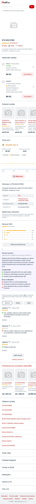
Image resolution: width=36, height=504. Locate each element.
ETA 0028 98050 (7, 410)
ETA (19, 195)
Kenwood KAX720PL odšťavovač (12, 436)
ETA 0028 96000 (7, 405)
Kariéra (30, 498)
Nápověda (4, 496)
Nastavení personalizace (27, 496)
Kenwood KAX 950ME (8, 427)
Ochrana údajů (13, 496)
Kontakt (24, 498)
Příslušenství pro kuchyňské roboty (13, 10)
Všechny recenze (17, 359)
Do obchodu (27, 74)
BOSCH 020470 (7, 441)
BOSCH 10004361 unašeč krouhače (13, 423)
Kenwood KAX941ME (8, 445)
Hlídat (11, 46)
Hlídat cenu (18, 176)
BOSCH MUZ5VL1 (7, 432)
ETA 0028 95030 (7, 414)
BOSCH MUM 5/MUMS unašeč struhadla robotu (16, 419)
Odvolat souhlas (8, 498)
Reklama (17, 498)
